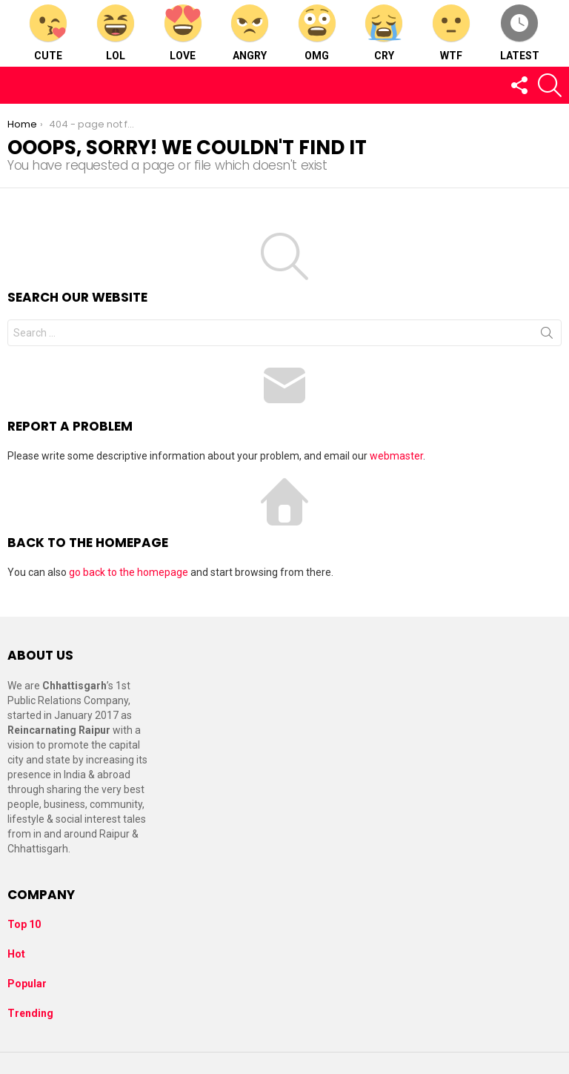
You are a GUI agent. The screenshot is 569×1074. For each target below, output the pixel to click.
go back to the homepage (128, 572)
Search (547, 335)
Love (183, 33)
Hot (16, 954)
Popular (27, 984)
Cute (48, 33)
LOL (115, 33)
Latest (519, 33)
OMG (317, 33)
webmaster (396, 456)
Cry (383, 33)
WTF (451, 33)
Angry (249, 33)
